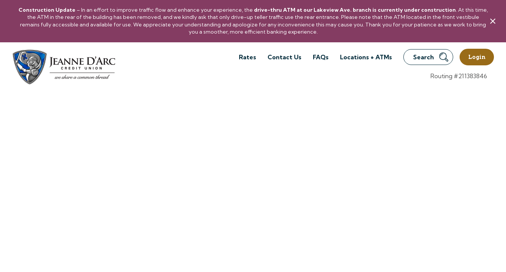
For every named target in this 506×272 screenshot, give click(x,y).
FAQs (321, 57)
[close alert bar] (492, 21)
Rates (247, 57)
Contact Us (284, 57)
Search (430, 57)
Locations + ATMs (366, 57)
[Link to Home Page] (63, 68)
